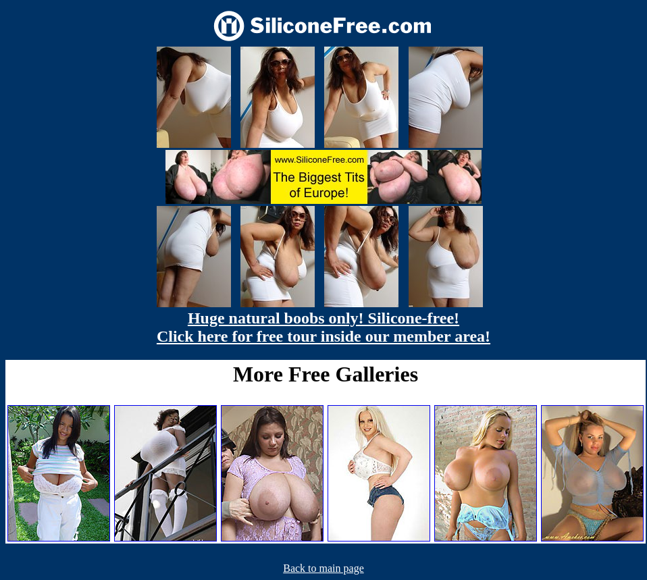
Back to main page (323, 568)
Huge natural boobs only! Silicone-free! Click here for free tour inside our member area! (323, 327)
